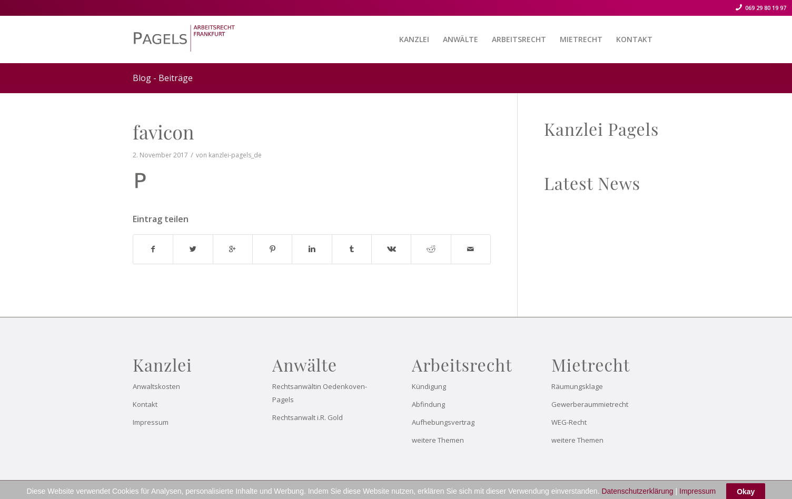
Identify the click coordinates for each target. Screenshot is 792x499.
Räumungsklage (577, 386)
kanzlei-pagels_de (235, 155)
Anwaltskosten (156, 386)
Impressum (151, 422)
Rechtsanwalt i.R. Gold (307, 417)
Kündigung (429, 386)
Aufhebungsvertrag (443, 422)
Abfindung (428, 404)
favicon (163, 131)
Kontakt (145, 404)
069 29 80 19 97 (765, 8)
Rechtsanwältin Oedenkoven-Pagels (319, 393)
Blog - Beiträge (163, 78)
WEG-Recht (569, 422)
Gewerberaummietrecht (589, 404)
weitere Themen (438, 440)
